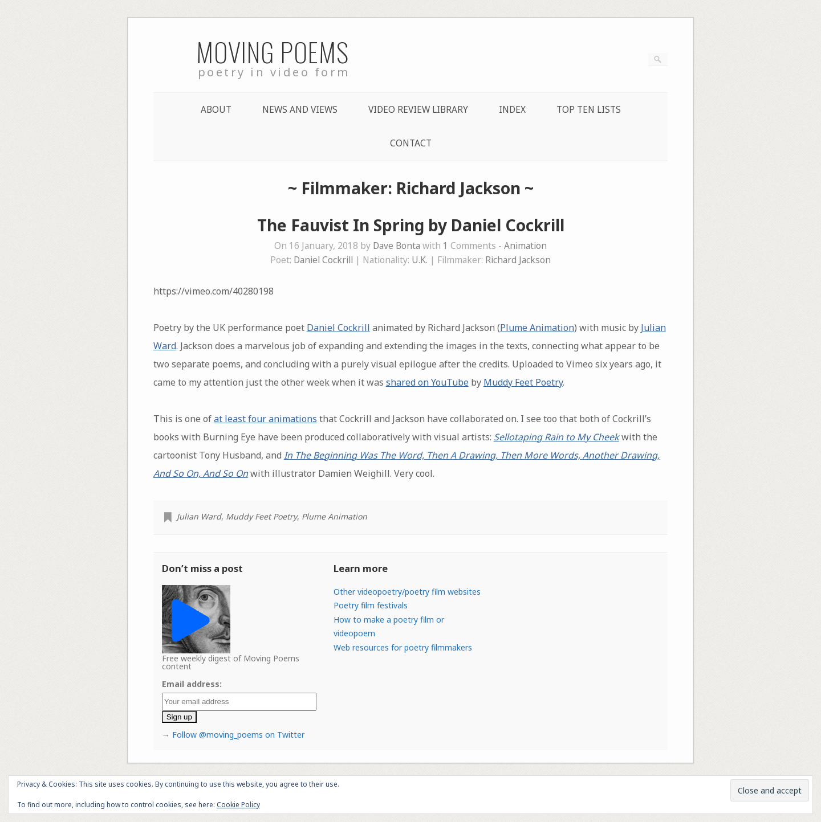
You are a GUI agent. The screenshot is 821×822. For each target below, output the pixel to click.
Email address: (192, 683)
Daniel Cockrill (323, 260)
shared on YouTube (427, 382)
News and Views (300, 110)
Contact (411, 143)
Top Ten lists (588, 110)
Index (512, 110)
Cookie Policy (238, 804)
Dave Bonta (396, 246)
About (216, 110)
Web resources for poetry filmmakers (403, 647)
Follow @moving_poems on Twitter (238, 734)
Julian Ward (199, 516)
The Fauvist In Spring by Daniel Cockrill (410, 225)
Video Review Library (418, 110)
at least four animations (265, 418)
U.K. (420, 260)
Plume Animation (537, 327)
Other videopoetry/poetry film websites (407, 591)
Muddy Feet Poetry (523, 382)
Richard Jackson (518, 260)
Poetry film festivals (371, 605)
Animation (525, 246)
